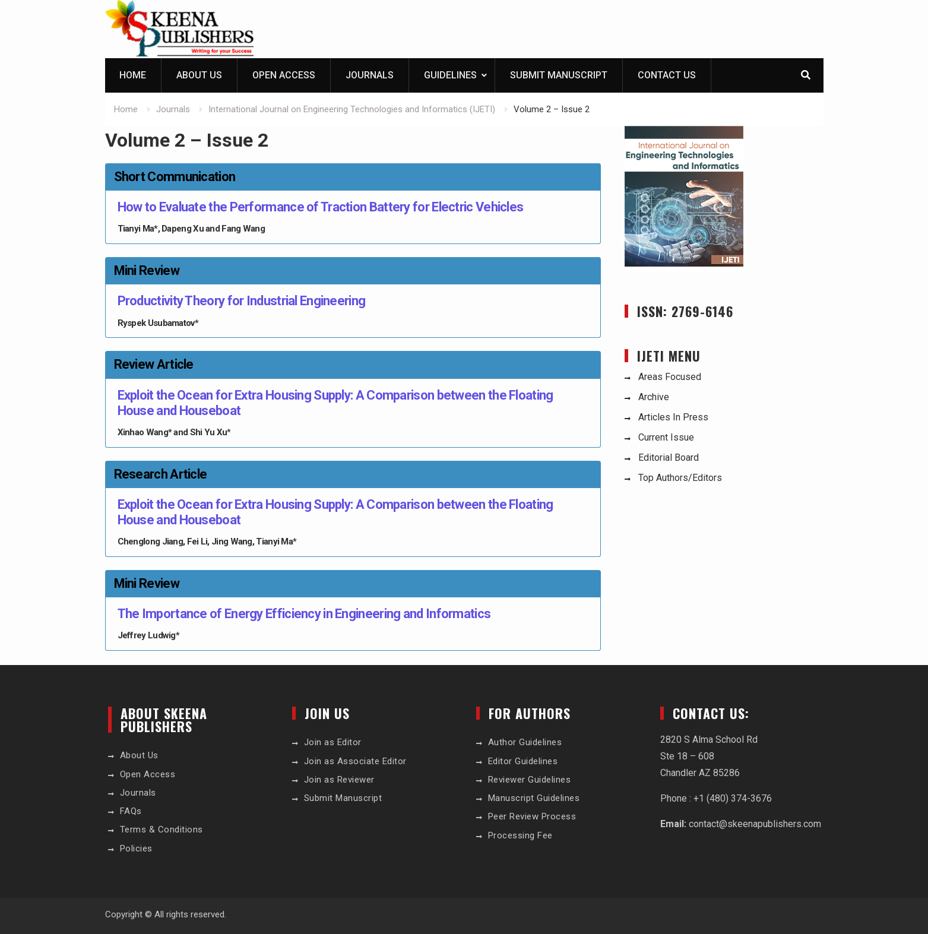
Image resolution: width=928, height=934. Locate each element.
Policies (136, 848)
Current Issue (666, 437)
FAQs (131, 811)
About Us (199, 75)
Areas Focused (669, 376)
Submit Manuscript (558, 75)
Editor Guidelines (523, 761)
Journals (370, 75)
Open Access (283, 75)
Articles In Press (673, 417)
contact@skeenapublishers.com (755, 823)
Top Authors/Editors (680, 477)
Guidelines (450, 75)
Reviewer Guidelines (529, 779)
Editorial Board (668, 457)
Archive (653, 397)
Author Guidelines (525, 742)
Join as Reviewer (339, 779)
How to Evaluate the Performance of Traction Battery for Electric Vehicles (321, 207)
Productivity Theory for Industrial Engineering (242, 300)
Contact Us (667, 75)
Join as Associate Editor (355, 761)
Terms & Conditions (161, 829)
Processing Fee (520, 835)
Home (132, 75)
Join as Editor (333, 742)
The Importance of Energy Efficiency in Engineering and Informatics (304, 613)
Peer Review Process (532, 816)
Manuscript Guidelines (534, 798)
